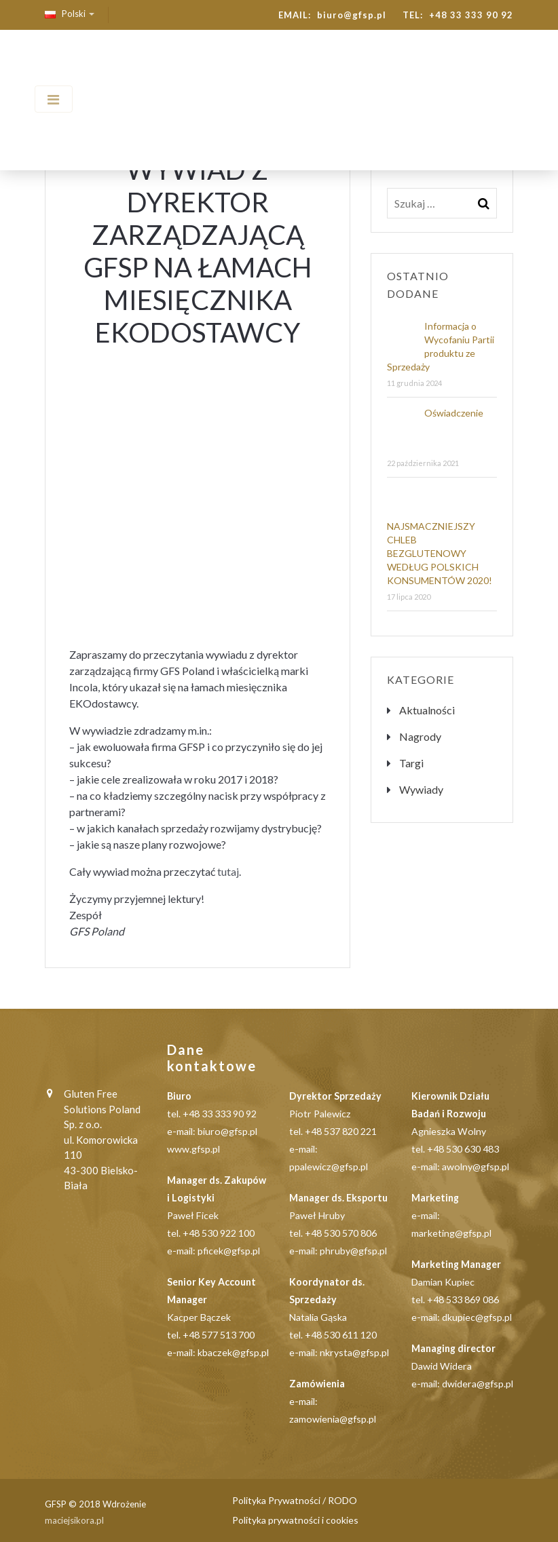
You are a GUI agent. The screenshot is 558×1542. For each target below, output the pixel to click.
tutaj (228, 871)
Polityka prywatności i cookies (295, 1520)
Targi (411, 762)
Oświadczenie (453, 413)
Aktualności (427, 709)
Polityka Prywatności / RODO (294, 1500)
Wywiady (421, 789)
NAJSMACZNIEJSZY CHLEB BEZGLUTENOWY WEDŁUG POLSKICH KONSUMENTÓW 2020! (439, 553)
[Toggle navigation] (54, 99)
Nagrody (420, 736)
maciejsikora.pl (74, 1520)
